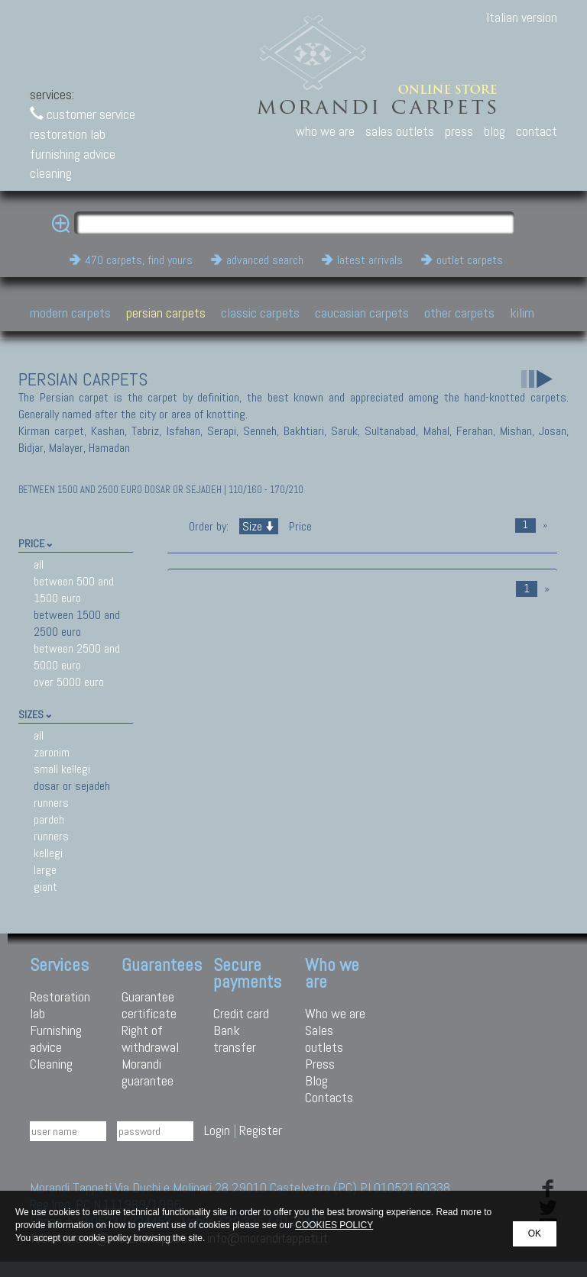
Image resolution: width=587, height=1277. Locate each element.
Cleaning (51, 1063)
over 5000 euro (69, 682)
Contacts (329, 1097)
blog (494, 131)
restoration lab (67, 134)
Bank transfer (234, 1038)
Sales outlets (324, 1038)
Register (260, 1130)
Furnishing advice (56, 1038)
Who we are (335, 1013)
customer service (82, 114)
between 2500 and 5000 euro (77, 656)
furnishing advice (72, 154)
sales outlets (399, 131)
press (459, 131)
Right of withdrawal (150, 1038)
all (39, 564)
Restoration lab (60, 1005)
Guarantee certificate (149, 1005)
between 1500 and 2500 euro (77, 623)
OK (534, 1233)
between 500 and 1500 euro (74, 589)
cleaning (51, 173)
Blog (316, 1080)
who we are (325, 131)
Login (217, 1130)
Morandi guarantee (148, 1072)
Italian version (521, 17)
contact (536, 131)
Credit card (241, 1013)
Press (320, 1063)
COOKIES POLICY (334, 1225)
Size (258, 526)
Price (299, 526)
